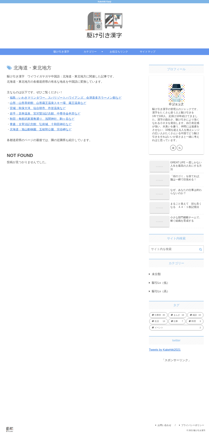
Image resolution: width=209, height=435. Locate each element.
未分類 (156, 274)
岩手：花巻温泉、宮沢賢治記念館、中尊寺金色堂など (45, 113)
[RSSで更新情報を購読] (180, 148)
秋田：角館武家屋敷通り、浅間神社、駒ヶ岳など (42, 118)
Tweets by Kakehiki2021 (165, 349)
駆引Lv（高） (161, 291)
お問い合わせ (163, 425)
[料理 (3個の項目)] (194, 321)
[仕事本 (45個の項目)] (158, 315)
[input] (176, 249)
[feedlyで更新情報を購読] (173, 148)
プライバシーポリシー (191, 425)
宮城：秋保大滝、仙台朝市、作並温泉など (38, 108)
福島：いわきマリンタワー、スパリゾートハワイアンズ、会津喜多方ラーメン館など (65, 97)
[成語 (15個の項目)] (195, 315)
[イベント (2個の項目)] (176, 327)
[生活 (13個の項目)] (158, 321)
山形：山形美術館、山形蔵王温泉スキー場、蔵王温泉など (48, 103)
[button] (200, 249)
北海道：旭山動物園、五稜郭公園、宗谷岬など (41, 129)
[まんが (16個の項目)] (177, 315)
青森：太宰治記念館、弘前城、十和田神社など (41, 124)
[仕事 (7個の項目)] (177, 321)
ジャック (178, 104)
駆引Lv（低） (161, 282)
